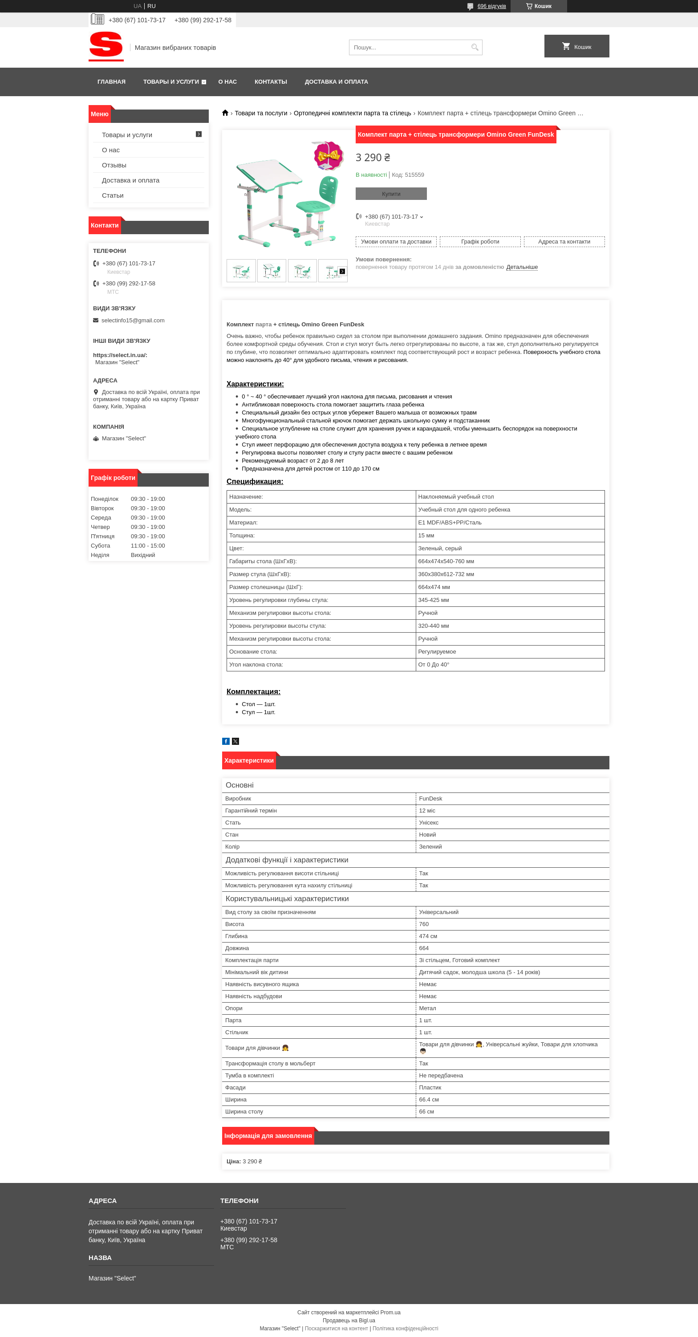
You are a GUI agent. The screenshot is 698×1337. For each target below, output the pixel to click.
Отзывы (114, 165)
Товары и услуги (171, 81)
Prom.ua (391, 1312)
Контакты (271, 81)
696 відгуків (492, 6)
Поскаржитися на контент (336, 1328)
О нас (228, 81)
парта (264, 324)
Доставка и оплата (336, 81)
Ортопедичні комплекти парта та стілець (352, 113)
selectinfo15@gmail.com (133, 320)
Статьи (113, 195)
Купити (391, 194)
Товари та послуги (261, 113)
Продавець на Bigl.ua (349, 1320)
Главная (111, 81)
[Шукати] (475, 47)
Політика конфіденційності (405, 1328)
